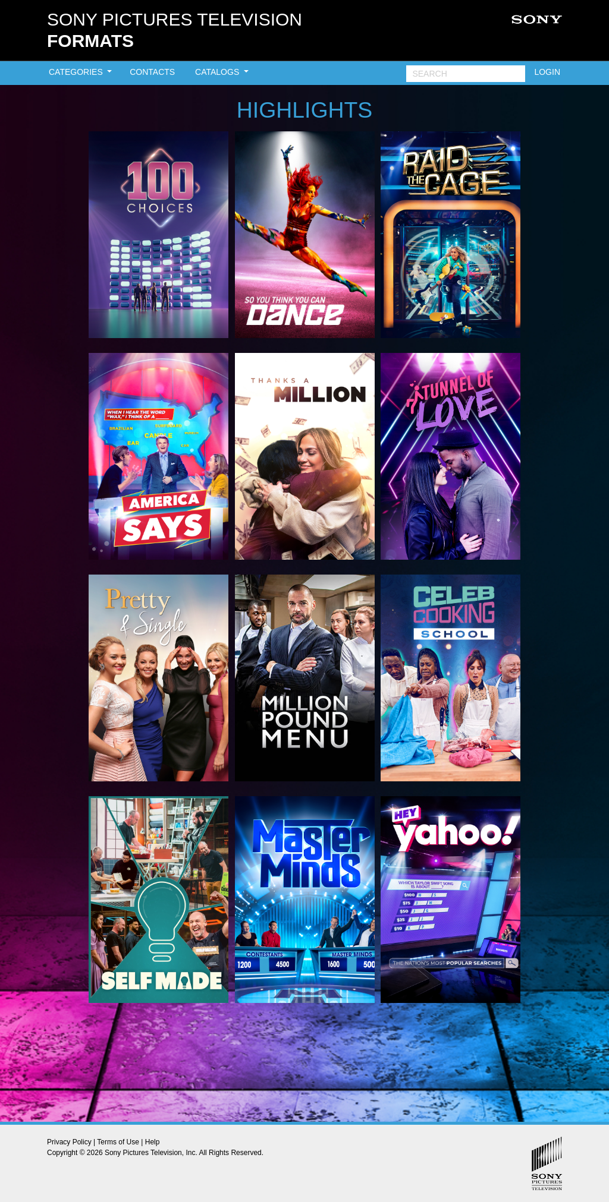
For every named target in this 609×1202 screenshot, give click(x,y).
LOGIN (547, 72)
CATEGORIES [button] (77, 72)
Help (152, 1142)
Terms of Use (118, 1142)
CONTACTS (152, 72)
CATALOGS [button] (218, 72)
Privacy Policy (69, 1142)
